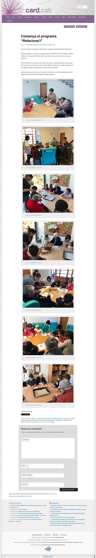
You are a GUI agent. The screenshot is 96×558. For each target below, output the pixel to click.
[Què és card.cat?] (37, 535)
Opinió (50, 17)
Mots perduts (72, 17)
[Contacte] (47, 535)
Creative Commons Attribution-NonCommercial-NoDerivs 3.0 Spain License (62, 542)
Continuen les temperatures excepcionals (30, 513)
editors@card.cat (59, 537)
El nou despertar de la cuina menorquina (63, 517)
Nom (25, 466)
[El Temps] (63, 535)
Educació (41, 418)
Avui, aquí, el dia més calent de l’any (28, 517)
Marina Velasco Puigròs (46, 45)
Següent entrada (81, 26)
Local (13, 17)
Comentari (25, 439)
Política (20, 17)
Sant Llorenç (57, 418)
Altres (63, 17)
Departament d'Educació (31, 420)
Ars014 (12, 505)
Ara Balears (55, 503)
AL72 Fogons (23, 509)
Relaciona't (59, 420)
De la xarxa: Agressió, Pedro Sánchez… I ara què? (31, 515)
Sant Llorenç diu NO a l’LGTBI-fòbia (29, 511)
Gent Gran (47, 418)
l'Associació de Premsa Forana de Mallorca (53, 545)
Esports (36, 17)
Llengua (9, 21)
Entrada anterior (69, 26)
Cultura (43, 17)
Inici (8, 17)
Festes (57, 17)
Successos (28, 17)
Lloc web (24, 484)
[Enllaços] (55, 535)
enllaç (52, 422)
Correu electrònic (27, 475)
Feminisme (82, 17)
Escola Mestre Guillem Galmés (47, 420)
